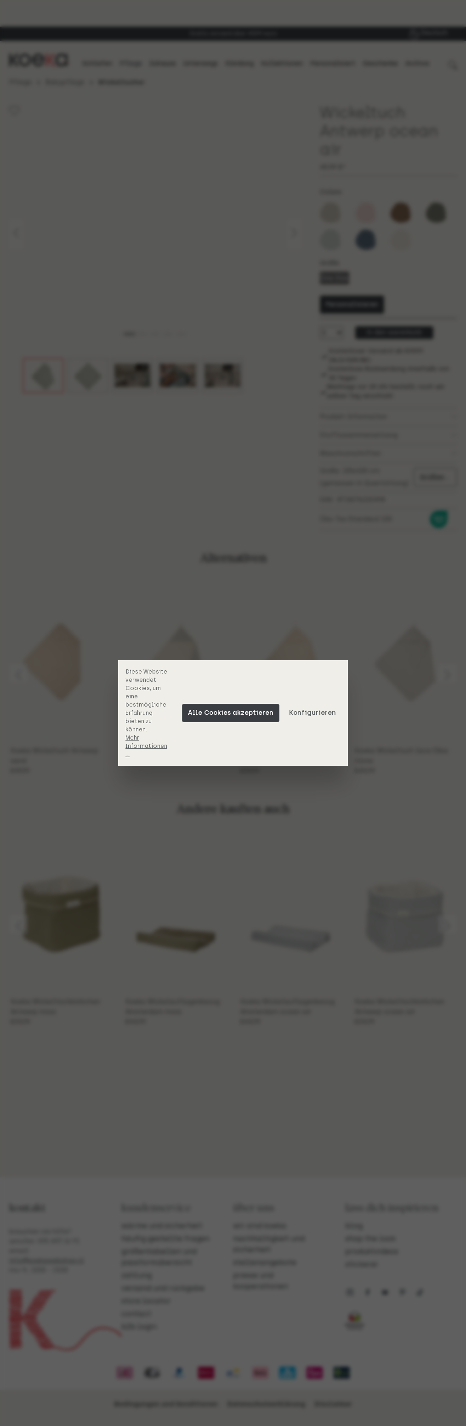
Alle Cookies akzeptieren (230, 713)
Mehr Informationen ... (146, 746)
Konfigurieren (312, 713)
